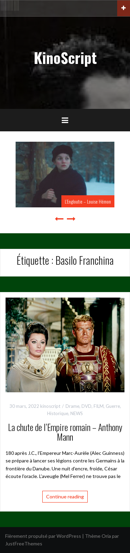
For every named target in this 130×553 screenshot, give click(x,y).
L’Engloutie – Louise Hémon (88, 201)
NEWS (76, 413)
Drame (72, 406)
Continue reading (65, 496)
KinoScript (65, 57)
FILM (99, 406)
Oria (106, 536)
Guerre (113, 406)
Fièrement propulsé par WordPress (43, 536)
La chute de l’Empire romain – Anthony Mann (65, 432)
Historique (57, 413)
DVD (86, 406)
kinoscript (50, 406)
